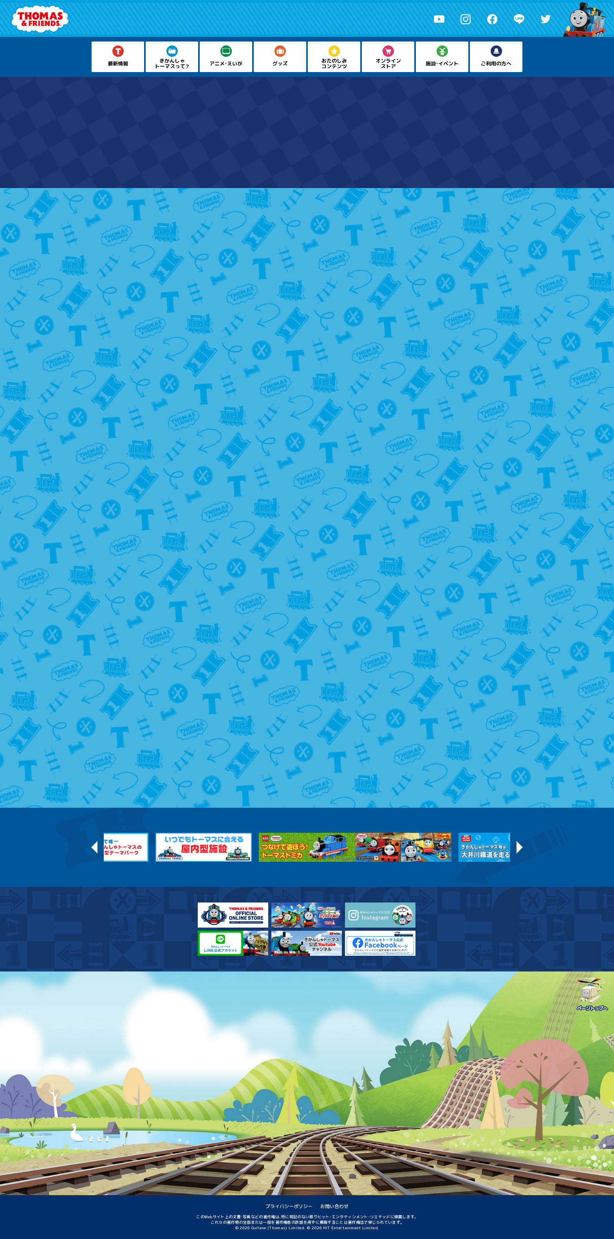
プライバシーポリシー (288, 1206)
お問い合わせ (334, 1206)
